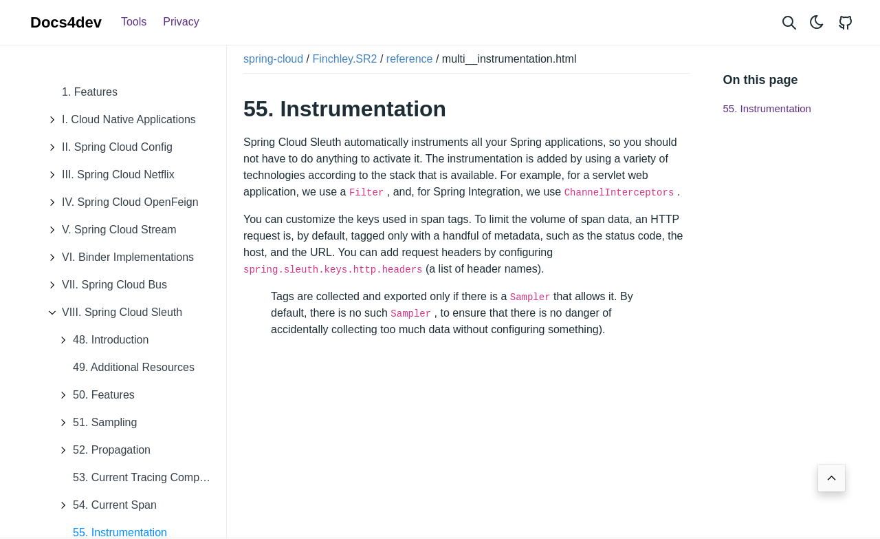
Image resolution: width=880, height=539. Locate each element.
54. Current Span (104, 505)
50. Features (93, 395)
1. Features (90, 92)
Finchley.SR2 (345, 59)
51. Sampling (94, 422)
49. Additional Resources (134, 367)
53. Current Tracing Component (149, 477)
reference (409, 59)
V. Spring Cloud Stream (109, 230)
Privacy (181, 22)
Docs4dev (66, 22)
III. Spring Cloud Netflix (108, 175)
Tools (133, 22)
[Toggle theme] (816, 22)
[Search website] (789, 22)
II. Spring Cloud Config (107, 147)
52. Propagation (101, 450)
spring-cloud (273, 59)
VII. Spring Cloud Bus (104, 285)
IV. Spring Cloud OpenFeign (120, 202)
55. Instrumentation (767, 108)
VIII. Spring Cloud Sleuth (111, 312)
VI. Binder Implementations (117, 257)
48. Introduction (100, 340)
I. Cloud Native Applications (118, 120)
